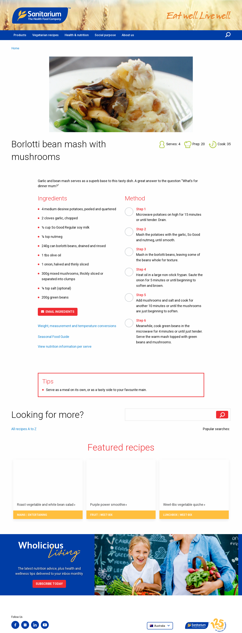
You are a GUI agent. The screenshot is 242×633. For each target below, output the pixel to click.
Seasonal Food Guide (53, 337)
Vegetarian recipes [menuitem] (45, 35)
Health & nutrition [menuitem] (77, 35)
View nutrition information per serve (65, 346)
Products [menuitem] (20, 35)
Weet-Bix (106, 514)
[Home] (41, 15)
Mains (21, 514)
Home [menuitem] (15, 48)
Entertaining (37, 514)
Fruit (94, 514)
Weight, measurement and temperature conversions (77, 326)
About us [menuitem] (128, 35)
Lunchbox (170, 514)
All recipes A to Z (23, 429)
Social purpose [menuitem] (105, 35)
